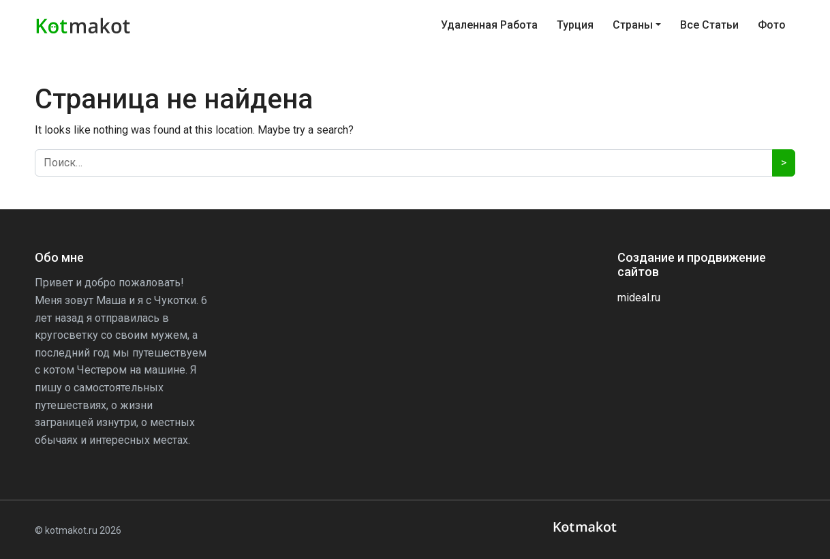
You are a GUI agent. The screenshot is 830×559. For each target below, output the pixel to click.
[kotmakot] (587, 527)
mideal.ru (638, 297)
